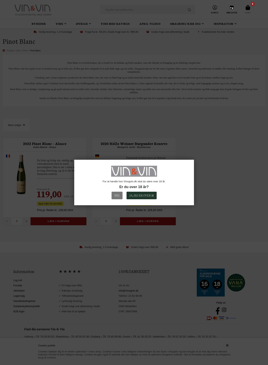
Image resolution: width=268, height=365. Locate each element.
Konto (215, 12)
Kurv (248, 12)
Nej (117, 195)
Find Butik (231, 12)
